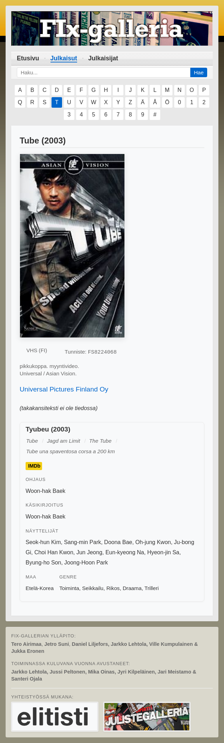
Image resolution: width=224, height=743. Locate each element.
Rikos (113, 588)
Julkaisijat (103, 58)
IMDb (34, 466)
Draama (132, 588)
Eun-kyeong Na (125, 552)
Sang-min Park (82, 542)
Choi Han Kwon (53, 552)
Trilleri (151, 588)
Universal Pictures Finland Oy (64, 389)
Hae (199, 72)
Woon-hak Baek (46, 491)
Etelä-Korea (40, 588)
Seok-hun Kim (43, 542)
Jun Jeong (89, 552)
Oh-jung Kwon (153, 542)
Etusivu (28, 58)
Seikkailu (92, 588)
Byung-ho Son (43, 562)
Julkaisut (63, 58)
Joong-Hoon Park (86, 562)
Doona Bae (118, 542)
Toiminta (69, 588)
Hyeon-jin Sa (163, 552)
